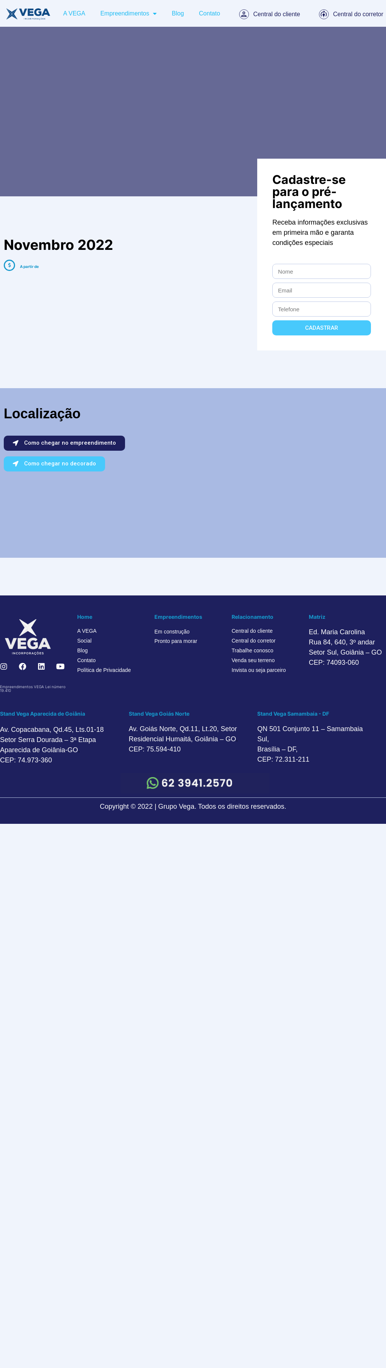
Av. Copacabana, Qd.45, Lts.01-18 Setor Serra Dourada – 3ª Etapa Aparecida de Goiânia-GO (52, 740)
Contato (209, 13)
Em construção (171, 632)
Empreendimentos (128, 13)
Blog (178, 13)
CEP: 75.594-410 (155, 749)
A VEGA (74, 13)
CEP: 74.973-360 (26, 760)
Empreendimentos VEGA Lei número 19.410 (33, 688)
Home (84, 617)
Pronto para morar (175, 641)
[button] (64, 443)
